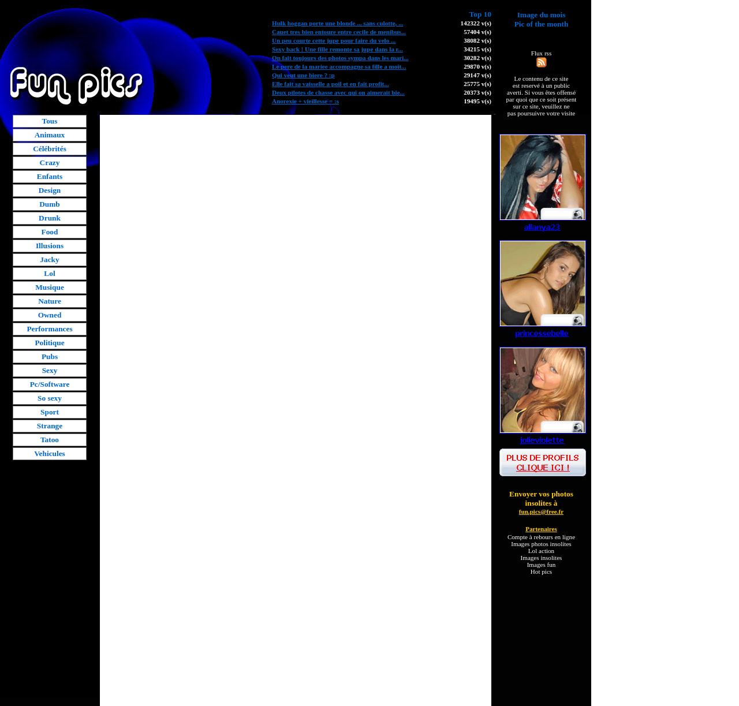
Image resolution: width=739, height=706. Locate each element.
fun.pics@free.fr (541, 511)
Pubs (50, 356)
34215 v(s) (477, 49)
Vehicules (49, 453)
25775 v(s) (477, 83)
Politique (49, 342)
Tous (50, 121)
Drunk (50, 218)
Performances (49, 328)
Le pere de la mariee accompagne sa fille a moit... (339, 66)
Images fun (541, 564)
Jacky (49, 259)
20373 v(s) (477, 92)
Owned (50, 315)
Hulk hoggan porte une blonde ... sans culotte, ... (337, 23)
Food (50, 231)
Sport (49, 412)
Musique (49, 287)
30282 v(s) (477, 57)
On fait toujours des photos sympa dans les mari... (340, 57)
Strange (49, 425)
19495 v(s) (477, 101)
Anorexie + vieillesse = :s (305, 101)
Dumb (49, 204)
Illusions (50, 245)
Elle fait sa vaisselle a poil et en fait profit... (330, 83)
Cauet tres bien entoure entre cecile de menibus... (339, 31)
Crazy (50, 162)
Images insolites (541, 557)
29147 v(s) (477, 75)
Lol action (541, 550)
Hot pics (541, 571)
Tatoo (49, 439)
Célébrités (49, 148)
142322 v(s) (476, 23)
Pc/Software (50, 384)
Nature (49, 301)
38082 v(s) (477, 40)
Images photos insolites (541, 543)
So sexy (50, 398)
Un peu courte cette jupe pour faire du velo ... (333, 40)
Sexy (50, 370)
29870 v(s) (477, 66)
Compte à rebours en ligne (541, 536)
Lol (49, 273)
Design (50, 190)
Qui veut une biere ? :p (303, 75)
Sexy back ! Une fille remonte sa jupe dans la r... (337, 49)
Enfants (49, 176)
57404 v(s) (477, 31)
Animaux (50, 134)
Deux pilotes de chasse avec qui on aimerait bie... (338, 92)
